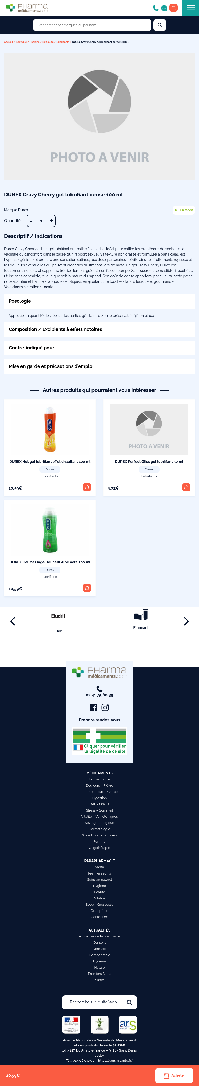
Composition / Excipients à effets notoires (55, 329)
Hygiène (35, 41)
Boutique (21, 41)
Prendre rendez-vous (99, 719)
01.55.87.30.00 (84, 1060)
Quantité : (13, 220)
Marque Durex (16, 210)
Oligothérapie (99, 848)
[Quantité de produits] (41, 221)
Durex (50, 469)
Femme (100, 841)
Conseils (99, 942)
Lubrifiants (62, 41)
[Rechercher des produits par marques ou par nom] (92, 25)
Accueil (8, 41)
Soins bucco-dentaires (99, 835)
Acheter (174, 1076)
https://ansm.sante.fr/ (115, 1060)
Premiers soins (99, 873)
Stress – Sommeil (99, 810)
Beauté (99, 892)
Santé (99, 867)
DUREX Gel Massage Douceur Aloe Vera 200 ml (50, 562)
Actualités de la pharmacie (99, 936)
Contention (99, 917)
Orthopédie (99, 911)
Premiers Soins (99, 974)
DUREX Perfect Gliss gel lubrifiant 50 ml (149, 462)
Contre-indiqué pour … (33, 348)
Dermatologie (99, 829)
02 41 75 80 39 (99, 691)
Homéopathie (99, 779)
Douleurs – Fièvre (99, 785)
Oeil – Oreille (100, 804)
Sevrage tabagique (99, 823)
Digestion (99, 798)
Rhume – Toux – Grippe (99, 792)
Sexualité (48, 41)
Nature (99, 967)
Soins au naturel (99, 880)
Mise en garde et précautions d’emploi (51, 366)
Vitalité (99, 898)
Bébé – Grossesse (99, 904)
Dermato (99, 949)
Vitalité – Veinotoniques (99, 817)
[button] (87, 487)
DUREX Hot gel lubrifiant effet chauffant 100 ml (49, 462)
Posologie (20, 301)
